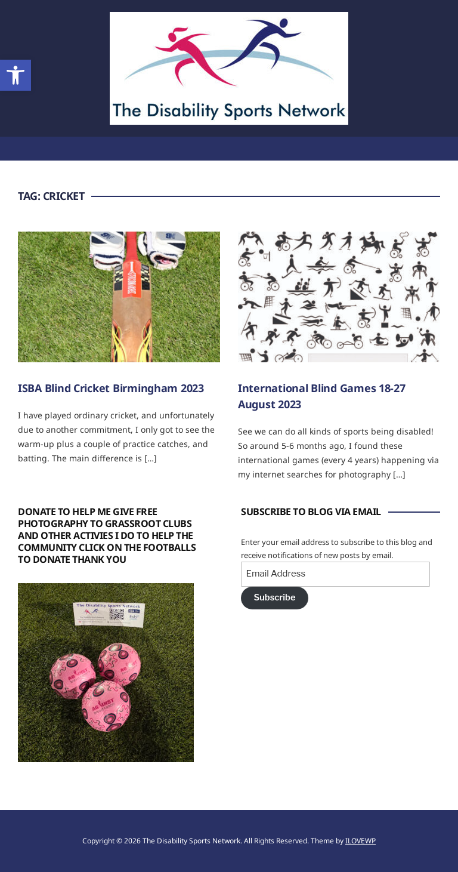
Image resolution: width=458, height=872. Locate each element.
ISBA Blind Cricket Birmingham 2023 (111, 388)
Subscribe (274, 597)
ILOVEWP (360, 841)
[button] (15, 75)
